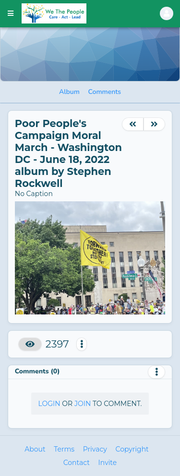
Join (82, 403)
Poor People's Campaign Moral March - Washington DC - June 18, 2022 (68, 141)
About (34, 449)
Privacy (95, 449)
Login (49, 403)
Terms (64, 449)
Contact (76, 462)
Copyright (132, 449)
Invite (107, 462)
